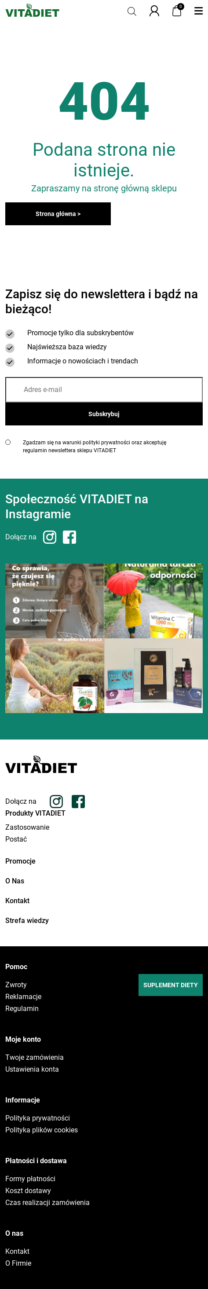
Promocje (20, 861)
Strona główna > (58, 213)
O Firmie (18, 1263)
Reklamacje (23, 997)
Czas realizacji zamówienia (47, 1203)
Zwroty (16, 985)
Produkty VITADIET (35, 813)
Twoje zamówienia (34, 1058)
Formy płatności (30, 1179)
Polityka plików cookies (41, 1130)
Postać (16, 839)
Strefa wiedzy (27, 920)
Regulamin (22, 1009)
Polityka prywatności (37, 1118)
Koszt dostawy (28, 1191)
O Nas (14, 881)
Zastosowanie (27, 827)
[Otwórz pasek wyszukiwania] (132, 11)
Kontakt (17, 901)
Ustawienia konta (32, 1069)
